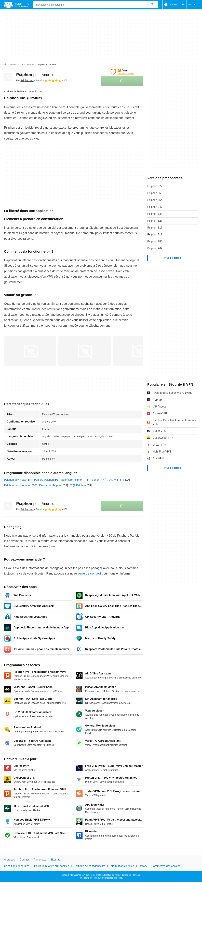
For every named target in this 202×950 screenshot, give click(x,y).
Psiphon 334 (154, 213)
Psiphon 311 (154, 234)
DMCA (143, 866)
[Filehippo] (16, 4)
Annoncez (40, 859)
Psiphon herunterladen (17, 485)
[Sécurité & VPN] (27, 64)
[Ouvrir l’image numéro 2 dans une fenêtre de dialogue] (139, 351)
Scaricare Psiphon (72, 479)
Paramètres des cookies (166, 866)
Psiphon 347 (154, 206)
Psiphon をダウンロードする (107, 479)
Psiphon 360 (154, 193)
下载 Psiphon (78, 485)
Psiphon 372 (154, 186)
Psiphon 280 (154, 241)
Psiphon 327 (154, 220)
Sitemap (55, 859)
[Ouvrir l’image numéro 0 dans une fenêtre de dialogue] (30, 351)
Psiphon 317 (154, 227)
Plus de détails (172, 258)
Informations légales (122, 866)
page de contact (89, 573)
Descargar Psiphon (50, 485)
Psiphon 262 (154, 248)
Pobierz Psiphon (44, 479)
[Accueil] (5, 64)
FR (192, 5)
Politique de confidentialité (89, 866)
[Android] (13, 64)
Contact (24, 859)
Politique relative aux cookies (51, 866)
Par (25, 80)
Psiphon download (15, 479)
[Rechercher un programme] (152, 4)
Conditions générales (16, 866)
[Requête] (95, 4)
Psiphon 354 (154, 200)
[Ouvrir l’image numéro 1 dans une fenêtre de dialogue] (84, 351)
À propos (9, 859)
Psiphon (35, 74)
